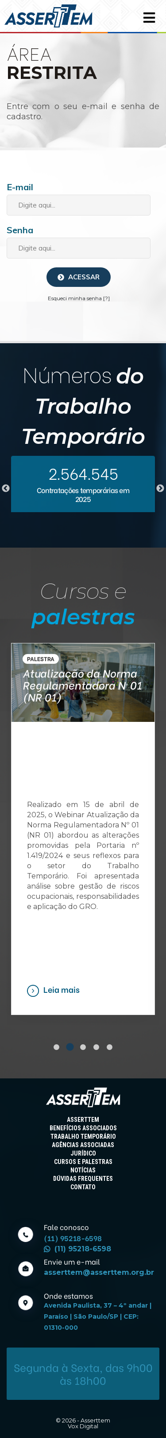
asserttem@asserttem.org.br (99, 1272)
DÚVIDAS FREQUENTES (83, 1178)
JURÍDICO (83, 1153)
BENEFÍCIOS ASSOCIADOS (83, 1128)
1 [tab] (56, 1047)
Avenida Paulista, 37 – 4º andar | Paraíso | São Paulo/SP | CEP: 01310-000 (97, 1316)
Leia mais (61, 989)
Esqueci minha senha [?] (79, 298)
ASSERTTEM (83, 1119)
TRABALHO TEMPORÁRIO (83, 1136)
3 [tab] (83, 1047)
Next (160, 488)
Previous (5, 488)
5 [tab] (109, 1047)
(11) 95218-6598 (77, 1249)
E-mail (20, 186)
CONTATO (83, 1187)
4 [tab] (96, 1047)
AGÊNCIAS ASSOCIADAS (83, 1144)
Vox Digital (83, 1426)
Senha (20, 229)
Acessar (79, 277)
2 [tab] (70, 1047)
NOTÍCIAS (83, 1170)
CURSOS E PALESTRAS (83, 1161)
